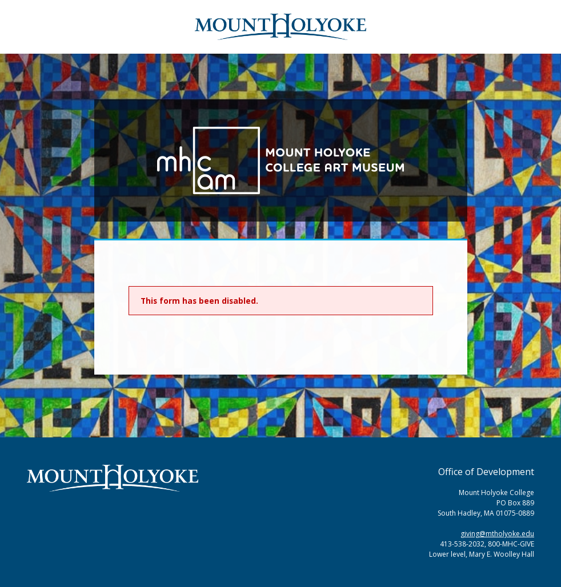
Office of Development (486, 471)
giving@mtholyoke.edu (497, 533)
